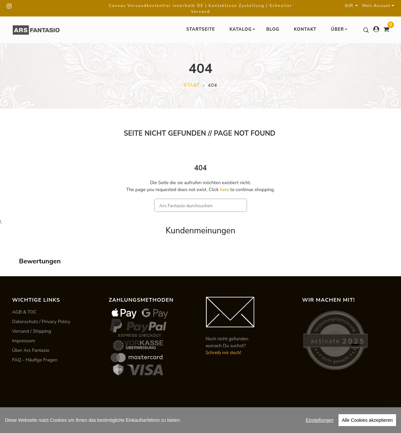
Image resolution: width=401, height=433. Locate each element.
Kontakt (305, 29)
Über (339, 29)
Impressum (23, 341)
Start (192, 85)
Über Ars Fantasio (31, 350)
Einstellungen (320, 420)
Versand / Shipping (31, 331)
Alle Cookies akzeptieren (367, 420)
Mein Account (378, 5)
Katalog (242, 29)
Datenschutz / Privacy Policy (41, 321)
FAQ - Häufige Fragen (35, 360)
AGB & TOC (24, 312)
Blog (273, 29)
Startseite (200, 29)
